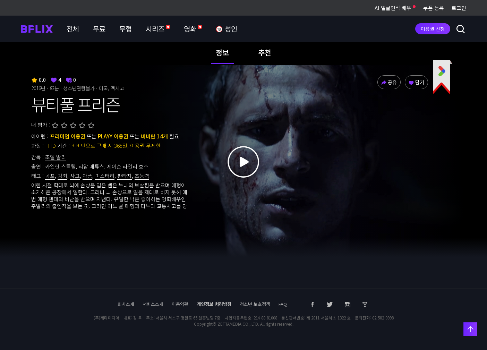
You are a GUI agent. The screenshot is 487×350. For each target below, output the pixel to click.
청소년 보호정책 (255, 304)
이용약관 (180, 304)
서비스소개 (153, 304)
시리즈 (158, 29)
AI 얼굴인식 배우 (395, 7)
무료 (99, 29)
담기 (416, 82)
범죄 (62, 175)
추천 (264, 52)
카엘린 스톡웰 (60, 166)
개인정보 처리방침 (214, 304)
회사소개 (126, 304)
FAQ (283, 304)
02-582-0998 (383, 318)
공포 (50, 175)
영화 (193, 29)
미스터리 (104, 175)
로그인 (459, 7)
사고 (75, 175)
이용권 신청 (433, 28)
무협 (125, 29)
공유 (389, 82)
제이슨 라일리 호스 (127, 166)
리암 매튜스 (91, 166)
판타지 (124, 175)
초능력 (142, 175)
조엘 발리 (55, 157)
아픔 (87, 175)
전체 (73, 29)
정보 (222, 52)
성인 (226, 29)
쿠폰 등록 (433, 7)
